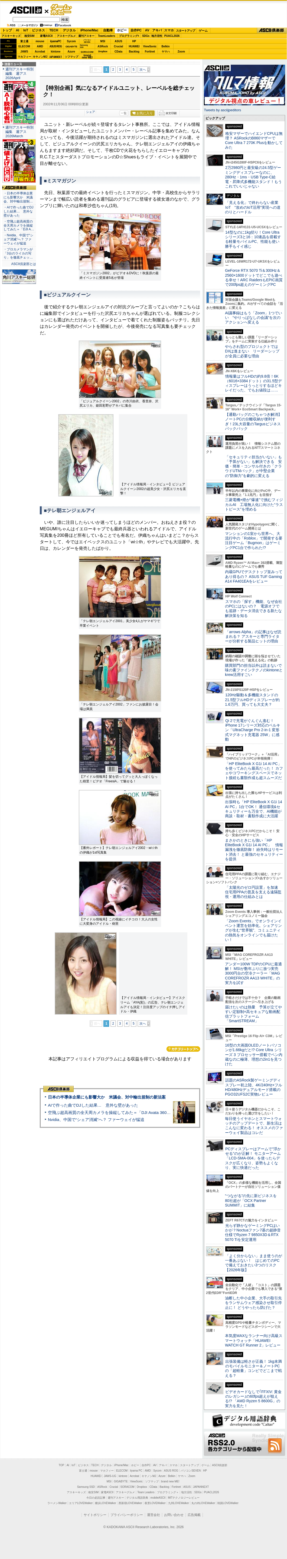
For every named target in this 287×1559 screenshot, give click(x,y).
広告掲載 (194, 1515)
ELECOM (24, 46)
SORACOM (127, 1486)
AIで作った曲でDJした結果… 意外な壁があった (93, 1105)
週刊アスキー (86, 35)
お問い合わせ (174, 1515)
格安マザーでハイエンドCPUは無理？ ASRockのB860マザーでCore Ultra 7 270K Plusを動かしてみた (254, 140)
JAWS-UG (110, 1476)
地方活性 (156, 35)
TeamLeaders (106, 35)
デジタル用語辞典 (137, 1497)
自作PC (136, 30)
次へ (142, 69)
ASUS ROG (56, 46)
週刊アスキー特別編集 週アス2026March (19, 131)
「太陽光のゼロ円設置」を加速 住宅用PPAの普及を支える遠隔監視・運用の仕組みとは (253, 892)
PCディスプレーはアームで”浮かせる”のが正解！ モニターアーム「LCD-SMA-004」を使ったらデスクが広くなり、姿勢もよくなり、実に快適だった (253, 1158)
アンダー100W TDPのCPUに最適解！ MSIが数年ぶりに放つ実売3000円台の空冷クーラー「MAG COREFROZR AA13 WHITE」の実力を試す (253, 973)
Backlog (134, 51)
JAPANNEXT (55, 57)
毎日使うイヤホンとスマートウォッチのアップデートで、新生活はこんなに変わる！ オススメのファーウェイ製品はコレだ (254, 1125)
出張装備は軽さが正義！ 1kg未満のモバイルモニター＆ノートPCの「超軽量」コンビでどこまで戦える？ (253, 1368)
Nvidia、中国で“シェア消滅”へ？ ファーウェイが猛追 (96, 1119)
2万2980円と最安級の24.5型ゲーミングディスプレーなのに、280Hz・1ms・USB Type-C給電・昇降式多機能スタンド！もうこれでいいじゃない (253, 176)
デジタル (69, 30)
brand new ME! (170, 1481)
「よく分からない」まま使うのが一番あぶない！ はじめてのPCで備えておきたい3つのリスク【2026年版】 (253, 1263)
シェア (90, 111)
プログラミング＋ (168, 1492)
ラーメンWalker (57, 1503)
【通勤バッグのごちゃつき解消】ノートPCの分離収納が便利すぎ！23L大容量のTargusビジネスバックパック (253, 421)
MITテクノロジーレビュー (184, 1497)
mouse (39, 41)
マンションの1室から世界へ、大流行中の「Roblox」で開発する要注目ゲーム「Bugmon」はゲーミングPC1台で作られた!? (253, 540)
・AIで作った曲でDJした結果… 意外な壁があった (18, 211)
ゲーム (203, 30)
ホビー (122, 30)
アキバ (157, 30)
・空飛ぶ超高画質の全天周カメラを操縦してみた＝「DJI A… (19, 225)
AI (17, 30)
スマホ (169, 30)
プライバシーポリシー (126, 1515)
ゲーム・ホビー (62, 10)
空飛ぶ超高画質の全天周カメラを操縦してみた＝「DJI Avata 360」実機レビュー (121, 1112)
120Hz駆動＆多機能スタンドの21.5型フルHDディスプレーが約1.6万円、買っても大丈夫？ (252, 700)
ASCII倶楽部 (271, 30)
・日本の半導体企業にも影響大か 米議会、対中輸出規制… (18, 197)
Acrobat (40, 51)
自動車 (108, 30)
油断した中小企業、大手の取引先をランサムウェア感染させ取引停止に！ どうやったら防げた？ (253, 1303)
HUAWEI (134, 46)
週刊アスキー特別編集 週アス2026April (19, 73)
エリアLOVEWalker (81, 1503)
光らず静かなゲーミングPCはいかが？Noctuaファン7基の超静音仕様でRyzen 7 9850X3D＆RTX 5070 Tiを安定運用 (253, 1232)
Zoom (181, 51)
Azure (71, 51)
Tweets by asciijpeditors (222, 110)
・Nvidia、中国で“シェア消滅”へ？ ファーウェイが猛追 (18, 239)
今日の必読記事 (95, 1497)
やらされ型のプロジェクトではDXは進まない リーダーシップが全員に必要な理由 (252, 351)
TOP (61, 1465)
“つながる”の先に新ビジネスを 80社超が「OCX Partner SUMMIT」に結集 (253, 1200)
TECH (53, 30)
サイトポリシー (95, 1515)
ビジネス (38, 30)
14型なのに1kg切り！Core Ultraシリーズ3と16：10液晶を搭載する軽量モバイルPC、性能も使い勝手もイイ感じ (253, 239)
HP (134, 41)
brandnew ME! (87, 56)
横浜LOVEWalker (105, 1503)
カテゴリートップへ (183, 1049)
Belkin (165, 46)
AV (147, 30)
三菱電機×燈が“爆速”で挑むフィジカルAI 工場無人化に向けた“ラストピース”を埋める (254, 504)
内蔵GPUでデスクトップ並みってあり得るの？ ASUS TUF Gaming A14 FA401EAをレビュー (253, 576)
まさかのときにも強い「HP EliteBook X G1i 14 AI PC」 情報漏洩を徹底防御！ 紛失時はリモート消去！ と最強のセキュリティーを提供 (254, 849)
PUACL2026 (172, 35)
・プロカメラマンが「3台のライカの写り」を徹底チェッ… (18, 253)
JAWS (24, 51)
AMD (40, 46)
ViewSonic (150, 46)
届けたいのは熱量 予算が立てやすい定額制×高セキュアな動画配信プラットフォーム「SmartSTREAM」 (253, 1014)
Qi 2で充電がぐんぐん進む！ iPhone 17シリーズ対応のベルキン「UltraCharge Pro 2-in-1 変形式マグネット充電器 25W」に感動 (252, 729)
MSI (102, 41)
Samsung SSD (86, 1486)
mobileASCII (158, 1497)
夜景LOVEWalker (155, 1503)
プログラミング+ (129, 35)
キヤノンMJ (40, 56)
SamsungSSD (84, 46)
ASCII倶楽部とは (23, 264)
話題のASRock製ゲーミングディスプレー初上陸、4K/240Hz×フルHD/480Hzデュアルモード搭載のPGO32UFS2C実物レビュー (253, 1087)
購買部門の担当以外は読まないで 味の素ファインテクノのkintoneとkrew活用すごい (255, 670)
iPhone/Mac (89, 30)
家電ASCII (46, 35)
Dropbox (102, 51)
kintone (56, 51)
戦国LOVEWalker (227, 1503)
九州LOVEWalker (178, 1503)
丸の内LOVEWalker (203, 1503)
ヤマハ (166, 51)
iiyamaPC (55, 41)
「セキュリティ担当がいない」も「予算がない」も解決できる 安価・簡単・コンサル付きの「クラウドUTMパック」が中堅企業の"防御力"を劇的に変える (253, 466)
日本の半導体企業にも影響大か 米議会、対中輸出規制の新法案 (107, 1097)
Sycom (71, 41)
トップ (7, 30)
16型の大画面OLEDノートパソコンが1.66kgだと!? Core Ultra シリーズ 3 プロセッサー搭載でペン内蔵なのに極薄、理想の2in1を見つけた (253, 1054)
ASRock (102, 46)
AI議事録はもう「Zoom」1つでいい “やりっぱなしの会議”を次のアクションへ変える (253, 318)
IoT (25, 30)
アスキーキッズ (11, 35)
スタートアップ (185, 30)
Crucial (118, 46)
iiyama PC (136, 1470)
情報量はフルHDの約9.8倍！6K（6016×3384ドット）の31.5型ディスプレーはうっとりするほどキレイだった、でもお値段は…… (253, 383)
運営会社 (153, 1515)
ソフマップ (71, 56)
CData (118, 51)
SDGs (145, 35)
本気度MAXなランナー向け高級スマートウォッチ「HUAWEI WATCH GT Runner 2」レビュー (253, 1340)
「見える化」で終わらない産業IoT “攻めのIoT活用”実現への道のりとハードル (253, 207)
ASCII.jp (25, 10)
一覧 (124, 113)
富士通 (24, 41)
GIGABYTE (71, 46)
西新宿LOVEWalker (130, 1503)
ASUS (118, 41)
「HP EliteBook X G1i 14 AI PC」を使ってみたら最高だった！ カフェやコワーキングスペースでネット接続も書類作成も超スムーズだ (254, 770)
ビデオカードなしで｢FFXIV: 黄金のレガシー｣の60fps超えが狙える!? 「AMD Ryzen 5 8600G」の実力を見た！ (253, 1399)
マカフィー (24, 56)
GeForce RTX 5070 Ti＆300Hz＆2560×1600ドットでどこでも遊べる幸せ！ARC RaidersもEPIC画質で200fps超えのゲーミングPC (254, 277)
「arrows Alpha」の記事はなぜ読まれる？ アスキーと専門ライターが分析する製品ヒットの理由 (253, 636)
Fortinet (150, 51)
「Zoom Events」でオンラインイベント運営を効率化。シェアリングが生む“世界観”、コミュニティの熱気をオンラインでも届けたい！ (253, 930)
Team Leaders (145, 1492)
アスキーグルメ (66, 35)
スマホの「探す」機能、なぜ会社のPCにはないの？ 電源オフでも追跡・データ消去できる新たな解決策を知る (253, 608)
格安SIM (29, 35)
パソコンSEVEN (87, 41)
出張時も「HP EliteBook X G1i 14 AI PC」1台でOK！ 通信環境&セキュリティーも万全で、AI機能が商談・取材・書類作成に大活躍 (253, 809)
